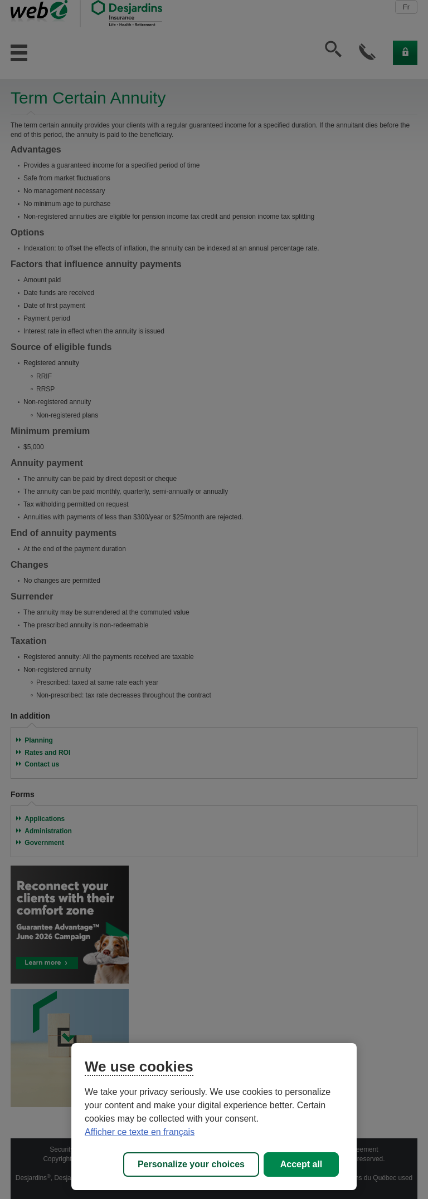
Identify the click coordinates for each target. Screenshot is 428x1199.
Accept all (301, 1164)
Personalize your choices (191, 1164)
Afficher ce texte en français (139, 1132)
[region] (214, 1116)
